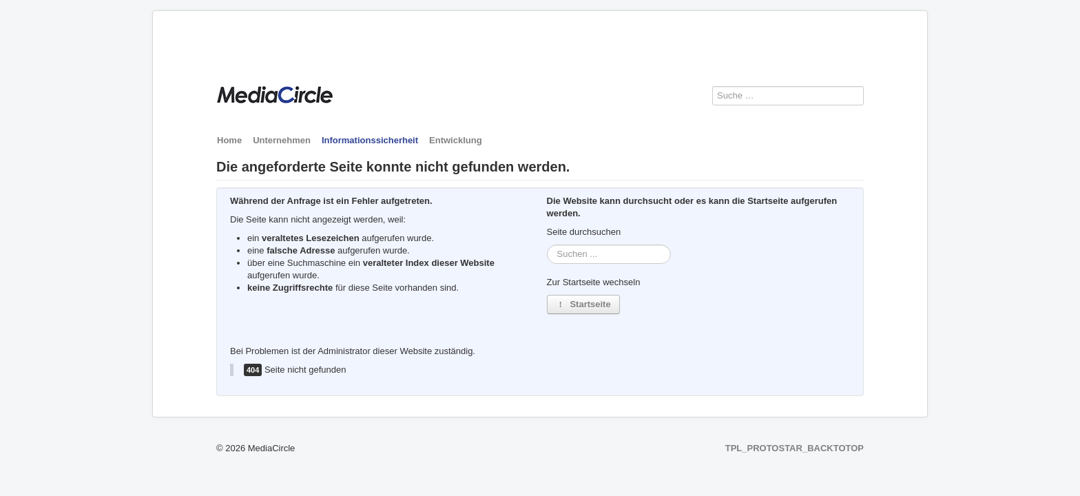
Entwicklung (455, 140)
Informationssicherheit (370, 140)
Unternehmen (282, 140)
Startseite (583, 304)
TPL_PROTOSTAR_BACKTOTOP (794, 448)
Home (229, 140)
